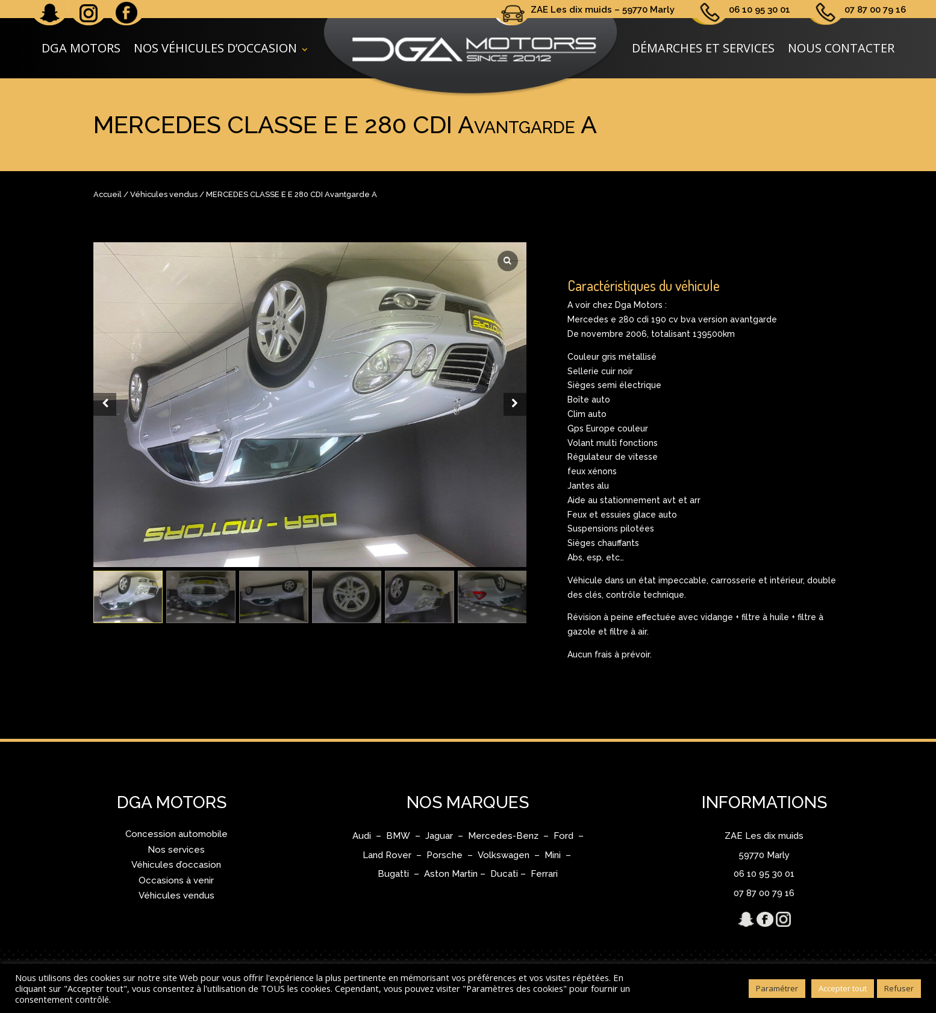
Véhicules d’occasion (176, 864)
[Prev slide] (104, 404)
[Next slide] (515, 404)
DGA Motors (81, 48)
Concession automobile (176, 834)
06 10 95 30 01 (759, 9)
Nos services (176, 849)
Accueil (107, 194)
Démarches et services (703, 48)
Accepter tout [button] (843, 988)
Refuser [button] (899, 988)
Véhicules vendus (164, 194)
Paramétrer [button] (777, 988)
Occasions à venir (176, 880)
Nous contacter (841, 48)
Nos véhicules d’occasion (215, 48)
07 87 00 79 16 (875, 9)
